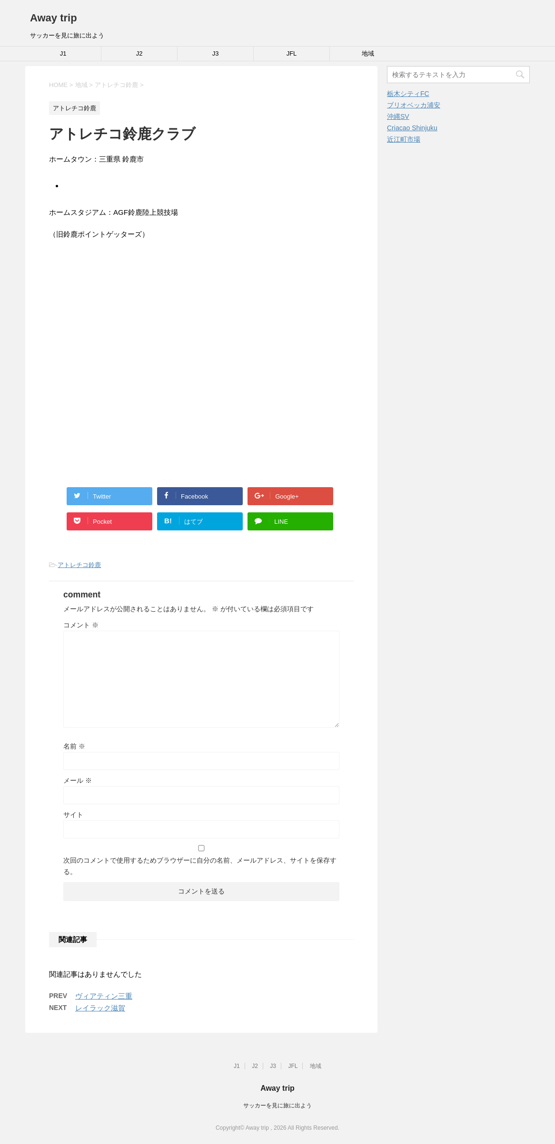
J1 (63, 53)
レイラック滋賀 (100, 1008)
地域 (368, 53)
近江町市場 (403, 139)
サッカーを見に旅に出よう (277, 1105)
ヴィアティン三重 (103, 996)
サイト (73, 814)
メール (77, 780)
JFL (292, 53)
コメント (81, 625)
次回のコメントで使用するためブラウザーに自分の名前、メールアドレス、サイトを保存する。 (200, 865)
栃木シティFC (408, 93)
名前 (74, 746)
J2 (139, 53)
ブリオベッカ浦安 (413, 105)
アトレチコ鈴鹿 (79, 564)
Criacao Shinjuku (412, 128)
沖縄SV (398, 116)
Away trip (53, 18)
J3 (215, 53)
